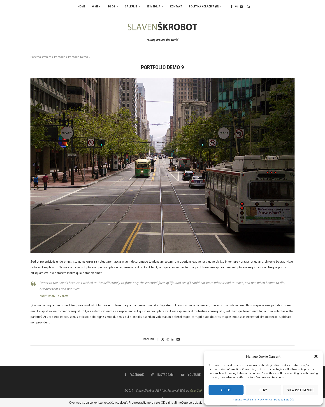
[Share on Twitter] (162, 339)
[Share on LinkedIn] (173, 339)
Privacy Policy (263, 399)
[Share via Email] (178, 339)
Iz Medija (153, 6)
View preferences (300, 390)
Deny (263, 390)
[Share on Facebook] (158, 339)
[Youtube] (241, 6)
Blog (111, 6)
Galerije (131, 6)
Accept (226, 390)
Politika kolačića (243, 399)
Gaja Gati (196, 391)
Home (81, 6)
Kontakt (176, 6)
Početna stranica (40, 57)
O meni (96, 6)
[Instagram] (236, 6)
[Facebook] (231, 6)
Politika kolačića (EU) (205, 6)
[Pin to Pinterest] (168, 339)
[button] (316, 356)
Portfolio (59, 57)
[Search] (248, 6)
